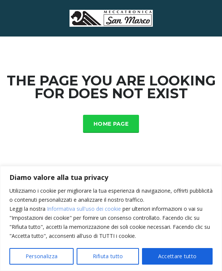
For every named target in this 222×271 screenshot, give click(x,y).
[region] (111, 218)
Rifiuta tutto (108, 256)
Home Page (111, 123)
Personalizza (42, 256)
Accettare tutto (177, 256)
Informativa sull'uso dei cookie (84, 208)
